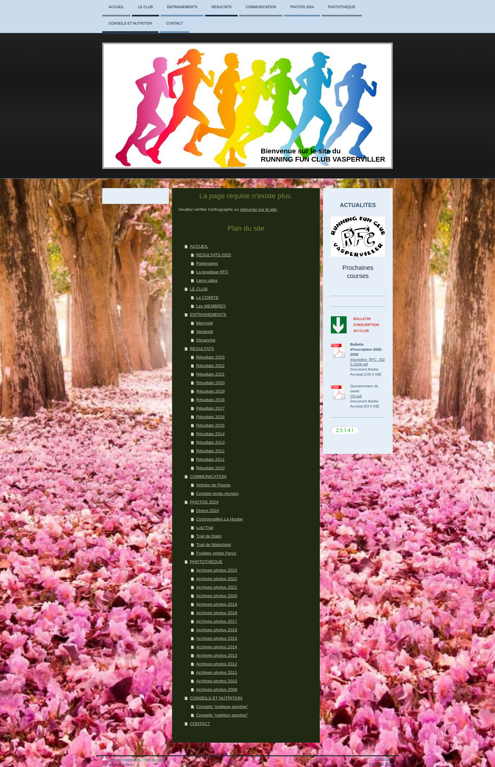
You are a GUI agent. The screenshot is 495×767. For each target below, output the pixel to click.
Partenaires (207, 263)
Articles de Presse (213, 485)
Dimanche (205, 340)
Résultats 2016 (210, 416)
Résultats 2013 (210, 442)
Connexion (384, 759)
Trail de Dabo (209, 536)
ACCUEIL (199, 246)
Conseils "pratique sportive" (222, 706)
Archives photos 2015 (216, 638)
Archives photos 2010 (216, 681)
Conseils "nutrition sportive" (222, 715)
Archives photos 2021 (216, 587)
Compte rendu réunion (217, 493)
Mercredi (204, 323)
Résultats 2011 (210, 459)
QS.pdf (355, 396)
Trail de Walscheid (213, 544)
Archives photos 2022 (216, 578)
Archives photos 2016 (216, 629)
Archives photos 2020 (216, 595)
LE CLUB (198, 289)
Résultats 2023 (210, 357)
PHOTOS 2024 (204, 502)
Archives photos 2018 (216, 612)
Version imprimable (121, 759)
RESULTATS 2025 (213, 255)
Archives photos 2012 (216, 664)
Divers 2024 (207, 510)
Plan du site (153, 759)
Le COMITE (207, 297)
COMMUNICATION (208, 476)
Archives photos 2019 (216, 604)
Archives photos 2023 (216, 570)
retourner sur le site (258, 209)
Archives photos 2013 (216, 655)
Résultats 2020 (210, 382)
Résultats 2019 (210, 391)
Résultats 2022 (210, 365)
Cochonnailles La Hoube (219, 519)
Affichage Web (381, 764)
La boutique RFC (212, 272)
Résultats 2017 (210, 408)
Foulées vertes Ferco (216, 553)
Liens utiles (207, 280)
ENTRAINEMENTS (208, 314)
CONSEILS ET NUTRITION (216, 698)
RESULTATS (202, 348)
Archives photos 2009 (216, 689)
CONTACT (200, 723)
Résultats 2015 (210, 425)
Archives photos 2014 (216, 647)
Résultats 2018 (210, 399)
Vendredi (204, 331)
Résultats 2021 (210, 374)
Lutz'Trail (204, 527)
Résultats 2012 (210, 451)
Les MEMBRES (211, 306)
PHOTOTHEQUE (206, 561)
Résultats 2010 (210, 468)
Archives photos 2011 (216, 672)
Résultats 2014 (210, 433)
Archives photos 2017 (216, 621)
